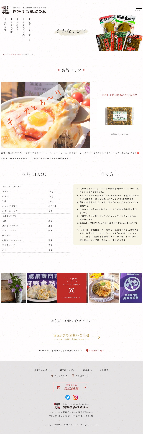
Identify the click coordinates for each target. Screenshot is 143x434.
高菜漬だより (82, 375)
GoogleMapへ (97, 350)
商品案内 (17, 26)
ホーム (5, 54)
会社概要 (104, 370)
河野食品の (69, 387)
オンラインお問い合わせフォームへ (71, 337)
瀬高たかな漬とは (29, 31)
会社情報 (5, 26)
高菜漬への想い (23, 29)
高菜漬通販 (11, 27)
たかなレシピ (16, 54)
